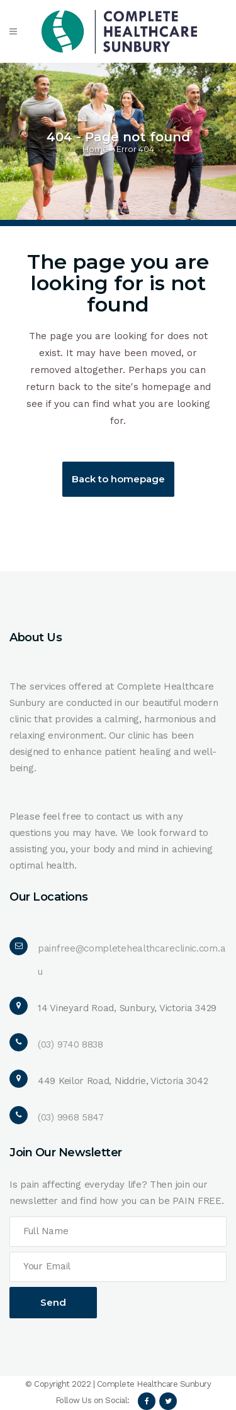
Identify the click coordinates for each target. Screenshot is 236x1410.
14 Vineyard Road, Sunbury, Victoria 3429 (127, 1008)
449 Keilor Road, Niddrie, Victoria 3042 (123, 1081)
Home (95, 149)
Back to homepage (118, 479)
